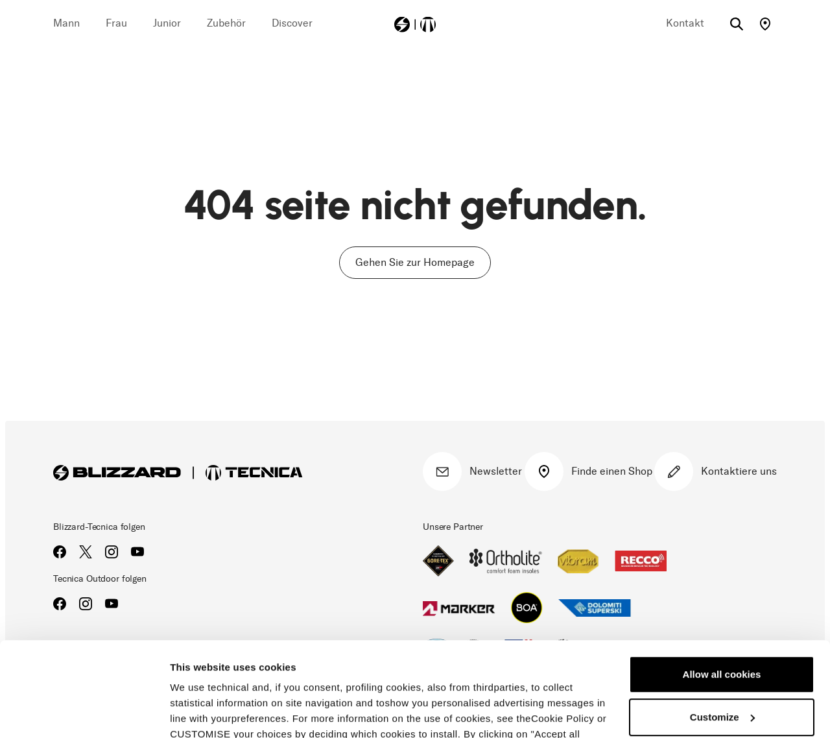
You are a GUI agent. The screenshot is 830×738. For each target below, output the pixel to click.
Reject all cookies (722, 670)
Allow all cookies (722, 585)
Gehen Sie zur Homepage (415, 262)
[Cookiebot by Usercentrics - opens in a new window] (84, 712)
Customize (722, 628)
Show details (200, 712)
